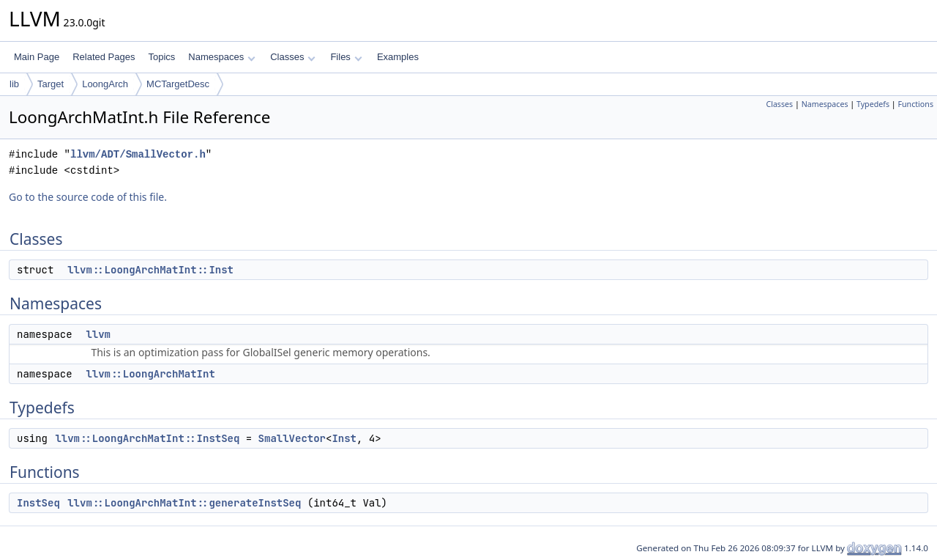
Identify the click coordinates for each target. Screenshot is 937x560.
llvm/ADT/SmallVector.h (138, 154)
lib (14, 83)
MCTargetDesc (177, 83)
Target (50, 83)
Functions (915, 104)
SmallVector (292, 438)
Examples (398, 56)
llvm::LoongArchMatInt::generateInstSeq (184, 502)
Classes (293, 56)
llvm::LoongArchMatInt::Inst (150, 269)
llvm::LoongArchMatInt (150, 373)
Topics (161, 56)
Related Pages (103, 56)
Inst (344, 438)
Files (346, 56)
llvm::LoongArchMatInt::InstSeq (147, 438)
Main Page (36, 56)
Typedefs (872, 104)
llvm (98, 334)
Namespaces (221, 56)
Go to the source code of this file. (88, 197)
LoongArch (105, 83)
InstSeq (38, 502)
